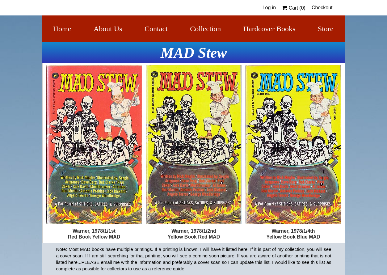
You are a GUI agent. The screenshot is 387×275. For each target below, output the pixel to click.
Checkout (322, 7)
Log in (269, 7)
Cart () (293, 8)
